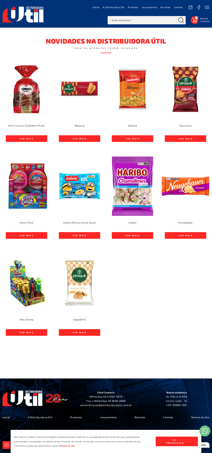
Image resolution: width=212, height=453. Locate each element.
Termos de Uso (200, 417)
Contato (178, 7)
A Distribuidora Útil (114, 7)
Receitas (165, 7)
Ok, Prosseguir (175, 441)
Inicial (95, 7)
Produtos (133, 7)
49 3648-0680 (117, 400)
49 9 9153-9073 (112, 396)
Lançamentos (149, 7)
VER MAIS (26, 138)
